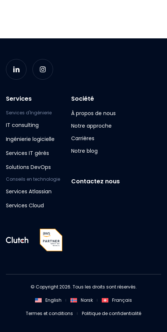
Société (82, 98)
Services (19, 98)
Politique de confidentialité (111, 313)
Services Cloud (25, 205)
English (48, 300)
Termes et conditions (49, 313)
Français (117, 300)
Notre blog (84, 151)
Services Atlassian (29, 191)
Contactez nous (95, 181)
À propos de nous (93, 113)
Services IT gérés (27, 153)
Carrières (82, 138)
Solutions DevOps (28, 167)
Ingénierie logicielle (30, 139)
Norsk (81, 300)
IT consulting (22, 125)
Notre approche (91, 125)
